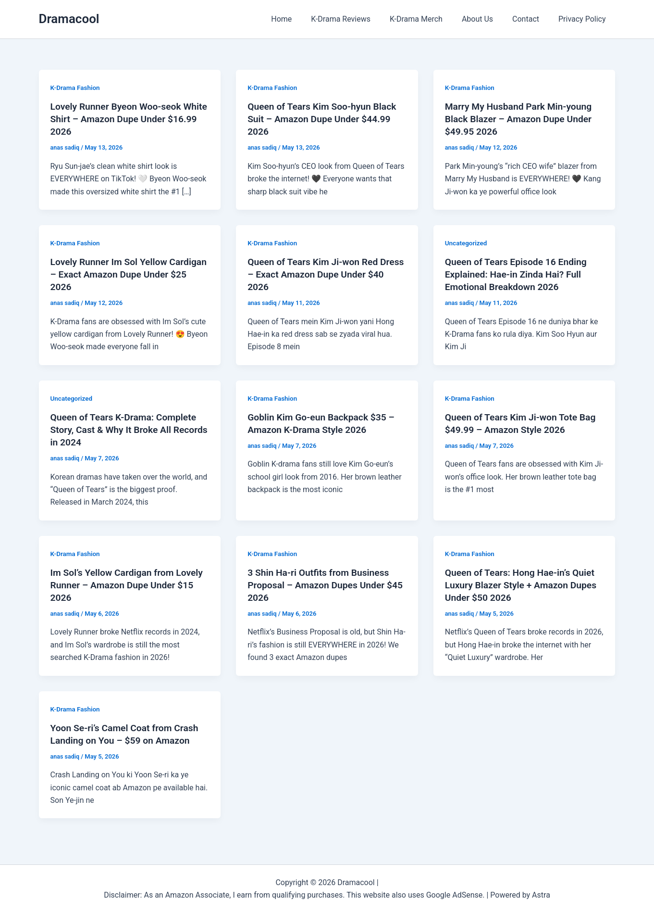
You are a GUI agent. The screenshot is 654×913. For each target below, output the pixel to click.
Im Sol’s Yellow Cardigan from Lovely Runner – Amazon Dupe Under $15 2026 (129, 585)
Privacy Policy (584, 19)
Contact (531, 19)
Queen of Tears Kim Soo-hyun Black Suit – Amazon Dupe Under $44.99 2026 (324, 119)
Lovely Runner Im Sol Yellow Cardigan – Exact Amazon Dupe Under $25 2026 (118, 274)
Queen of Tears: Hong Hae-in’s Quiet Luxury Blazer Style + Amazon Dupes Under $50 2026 (524, 585)
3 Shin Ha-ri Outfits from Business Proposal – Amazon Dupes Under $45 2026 (321, 585)
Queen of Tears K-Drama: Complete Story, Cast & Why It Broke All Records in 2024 (126, 429)
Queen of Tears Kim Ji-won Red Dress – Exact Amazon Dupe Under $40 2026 (322, 274)
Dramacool (69, 19)
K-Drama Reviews (358, 19)
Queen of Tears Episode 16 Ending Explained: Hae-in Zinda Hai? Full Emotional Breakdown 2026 (518, 274)
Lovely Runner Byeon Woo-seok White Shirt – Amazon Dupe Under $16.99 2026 (123, 119)
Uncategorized (467, 243)
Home (302, 19)
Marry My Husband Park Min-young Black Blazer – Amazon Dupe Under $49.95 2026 (521, 119)
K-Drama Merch (429, 19)
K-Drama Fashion (76, 87)
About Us (487, 19)
